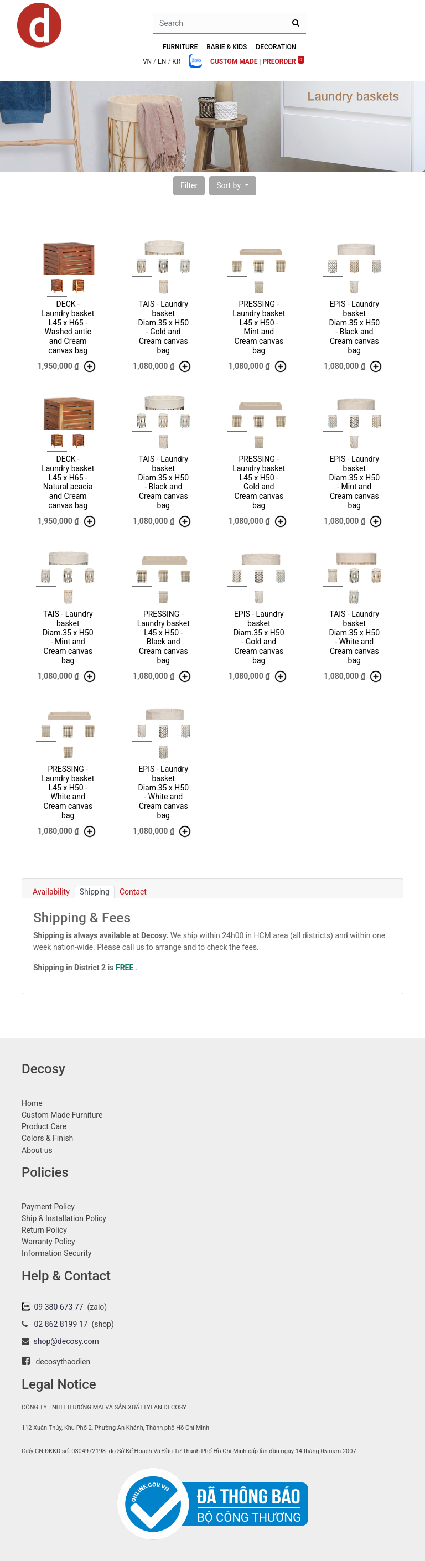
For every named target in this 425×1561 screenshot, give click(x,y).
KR (176, 61)
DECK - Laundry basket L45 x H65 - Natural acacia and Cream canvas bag (68, 482)
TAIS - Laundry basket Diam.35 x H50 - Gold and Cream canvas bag (163, 327)
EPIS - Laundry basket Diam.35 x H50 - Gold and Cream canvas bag (259, 637)
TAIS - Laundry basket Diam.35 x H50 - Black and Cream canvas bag (163, 482)
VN (147, 61)
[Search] (296, 23)
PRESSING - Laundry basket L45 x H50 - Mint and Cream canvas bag (258, 327)
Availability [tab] (51, 891)
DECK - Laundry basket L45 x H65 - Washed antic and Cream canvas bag (68, 327)
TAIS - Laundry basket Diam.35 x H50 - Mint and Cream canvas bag (68, 637)
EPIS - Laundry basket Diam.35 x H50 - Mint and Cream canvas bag (354, 482)
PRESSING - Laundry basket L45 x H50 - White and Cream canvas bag (68, 792)
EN (162, 61)
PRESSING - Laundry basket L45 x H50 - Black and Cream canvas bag (163, 637)
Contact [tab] (133, 891)
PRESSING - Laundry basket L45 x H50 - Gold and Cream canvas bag (258, 482)
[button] (189, 185)
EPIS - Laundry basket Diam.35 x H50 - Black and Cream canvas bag (354, 327)
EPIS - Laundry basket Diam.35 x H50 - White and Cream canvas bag (163, 792)
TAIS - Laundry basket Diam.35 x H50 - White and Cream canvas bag (354, 637)
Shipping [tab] (95, 891)
